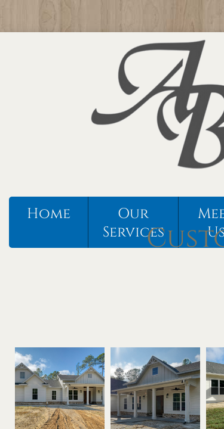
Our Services (133, 223)
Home (48, 213)
